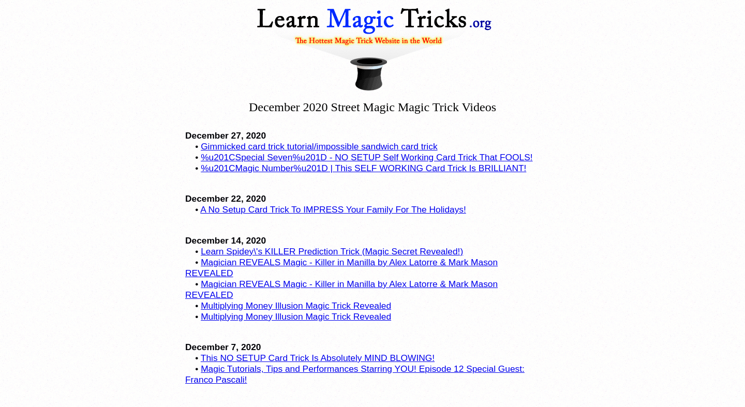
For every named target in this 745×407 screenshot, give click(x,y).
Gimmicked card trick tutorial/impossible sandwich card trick (319, 146)
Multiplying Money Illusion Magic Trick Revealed (296, 305)
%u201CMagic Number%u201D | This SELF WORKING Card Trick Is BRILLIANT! (363, 168)
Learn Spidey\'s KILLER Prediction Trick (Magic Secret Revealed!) (332, 251)
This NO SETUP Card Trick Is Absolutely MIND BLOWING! (318, 358)
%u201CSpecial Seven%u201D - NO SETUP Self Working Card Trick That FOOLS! (366, 157)
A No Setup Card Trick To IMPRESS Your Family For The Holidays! (333, 209)
